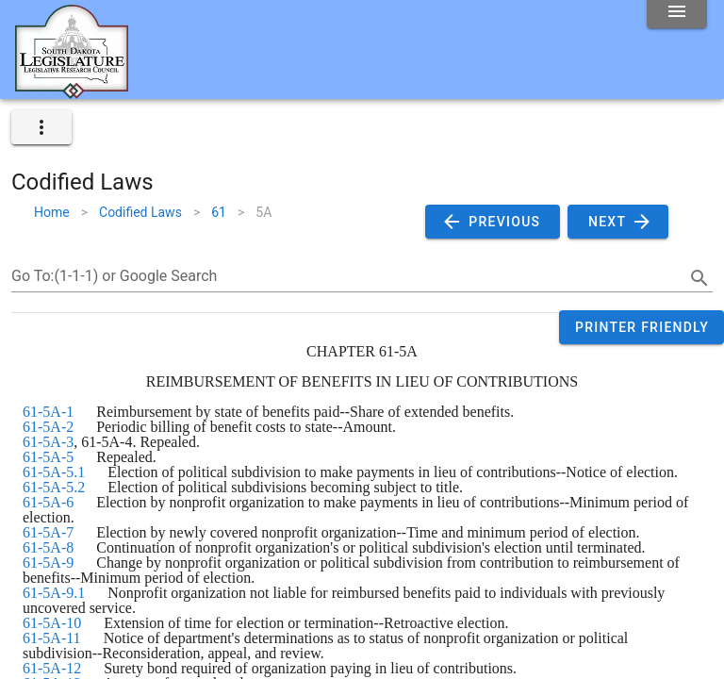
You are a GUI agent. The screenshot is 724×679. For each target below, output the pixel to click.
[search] (699, 278)
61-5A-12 (52, 668)
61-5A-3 (48, 442)
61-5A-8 (48, 547)
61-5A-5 (48, 457)
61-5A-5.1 (54, 472)
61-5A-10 (52, 623)
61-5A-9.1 (54, 593)
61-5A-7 (48, 532)
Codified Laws (140, 212)
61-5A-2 (48, 427)
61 (218, 212)
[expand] (41, 127)
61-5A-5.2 (54, 487)
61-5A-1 (48, 412)
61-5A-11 (52, 638)
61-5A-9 (48, 563)
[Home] (71, 91)
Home (52, 212)
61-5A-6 (48, 502)
